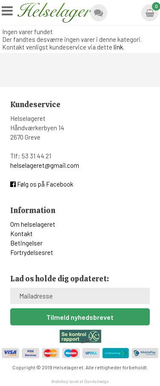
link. (119, 47)
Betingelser (26, 243)
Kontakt (21, 233)
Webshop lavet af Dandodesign (80, 381)
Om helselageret (32, 224)
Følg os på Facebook (41, 184)
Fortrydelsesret (31, 252)
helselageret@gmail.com (44, 165)
